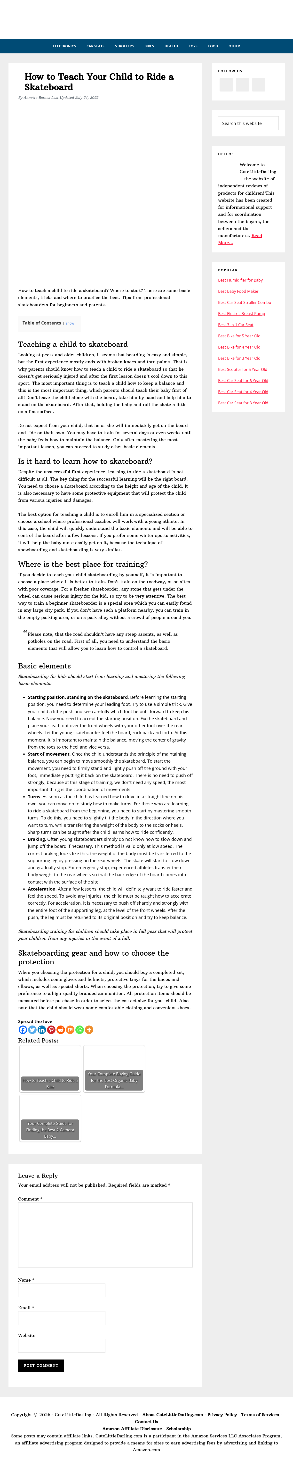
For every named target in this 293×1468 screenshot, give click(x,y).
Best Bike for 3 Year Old (239, 358)
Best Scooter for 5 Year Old (242, 369)
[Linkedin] (42, 1030)
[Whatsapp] (79, 1030)
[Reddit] (60, 1030)
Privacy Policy (222, 1415)
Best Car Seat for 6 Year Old (243, 380)
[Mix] (70, 1030)
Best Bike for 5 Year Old (239, 336)
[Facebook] (23, 1030)
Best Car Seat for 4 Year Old (243, 391)
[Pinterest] (51, 1030)
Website (26, 1335)
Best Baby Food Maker (238, 291)
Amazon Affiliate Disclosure (132, 1429)
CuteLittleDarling (151, 19)
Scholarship (178, 1429)
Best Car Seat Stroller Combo (244, 302)
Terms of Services (260, 1415)
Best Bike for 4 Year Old (239, 347)
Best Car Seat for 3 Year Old (243, 403)
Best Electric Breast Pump (241, 313)
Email (26, 1307)
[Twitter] (32, 1030)
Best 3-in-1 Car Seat (235, 324)
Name (26, 1280)
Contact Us (146, 1422)
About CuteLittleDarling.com (172, 1415)
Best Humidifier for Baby (240, 280)
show (70, 323)
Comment (30, 1199)
